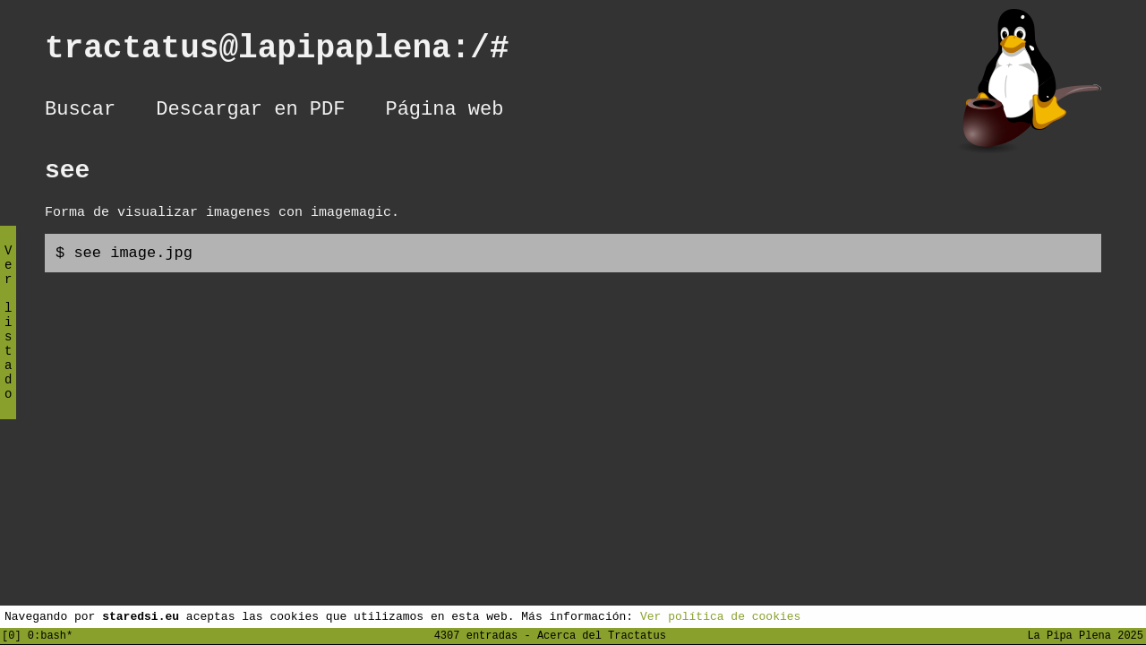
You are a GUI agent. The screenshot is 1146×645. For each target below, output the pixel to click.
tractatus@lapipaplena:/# (296, 52)
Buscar (80, 112)
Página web (444, 112)
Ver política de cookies (720, 615)
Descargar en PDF (250, 112)
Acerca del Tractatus (601, 634)
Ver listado (8, 337)
